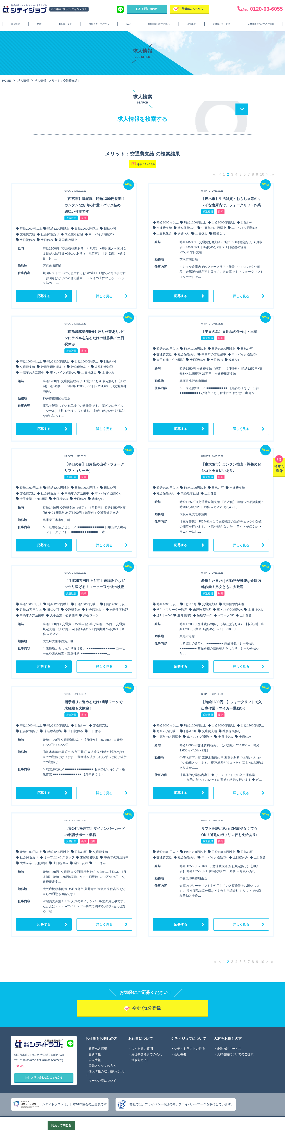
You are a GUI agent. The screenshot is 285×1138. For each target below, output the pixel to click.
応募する (43, 296)
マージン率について (102, 1081)
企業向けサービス (221, 24)
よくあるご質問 (142, 1049)
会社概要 (191, 24)
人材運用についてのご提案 (261, 24)
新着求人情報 (98, 1049)
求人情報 (15, 24)
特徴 (39, 24)
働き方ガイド (65, 24)
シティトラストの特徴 (189, 1049)
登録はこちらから (192, 8)
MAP (22, 1066)
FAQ (128, 24)
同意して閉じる (61, 1125)
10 (262, 174)
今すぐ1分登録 (146, 1009)
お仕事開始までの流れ (159, 24)
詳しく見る (104, 296)
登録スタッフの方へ (99, 24)
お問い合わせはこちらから (44, 1079)
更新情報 (95, 1055)
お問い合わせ (146, 9)
